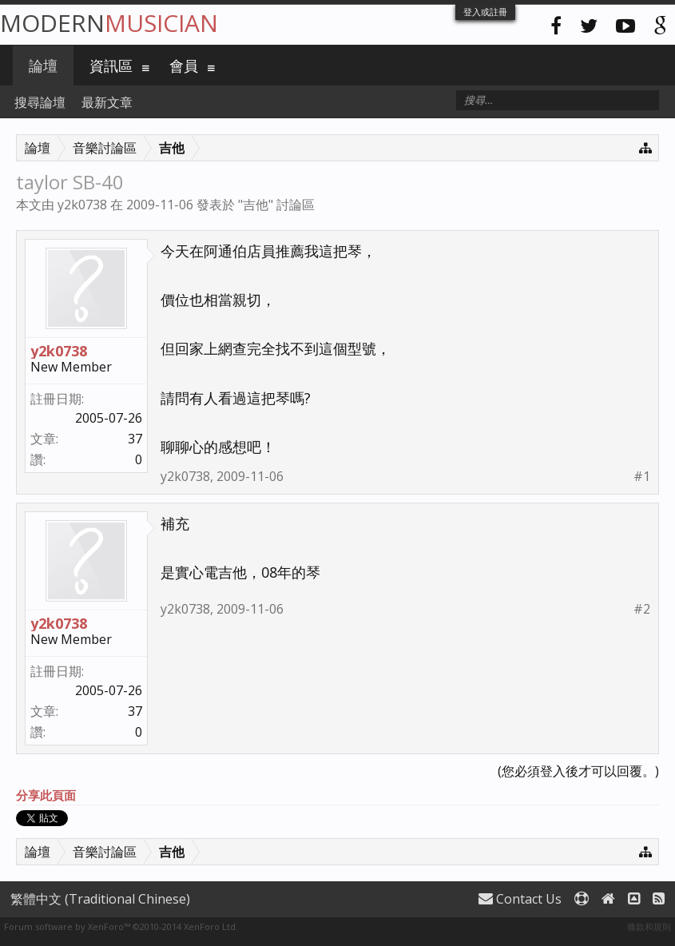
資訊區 (111, 65)
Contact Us (520, 899)
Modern (109, 22)
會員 (183, 65)
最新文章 (107, 102)
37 (135, 438)
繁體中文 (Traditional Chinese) (100, 899)
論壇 (43, 65)
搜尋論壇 (40, 102)
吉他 (255, 204)
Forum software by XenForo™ (121, 926)
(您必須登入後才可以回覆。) (578, 771)
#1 (641, 476)
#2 (641, 609)
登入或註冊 (485, 12)
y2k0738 (82, 204)
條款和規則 (649, 926)
